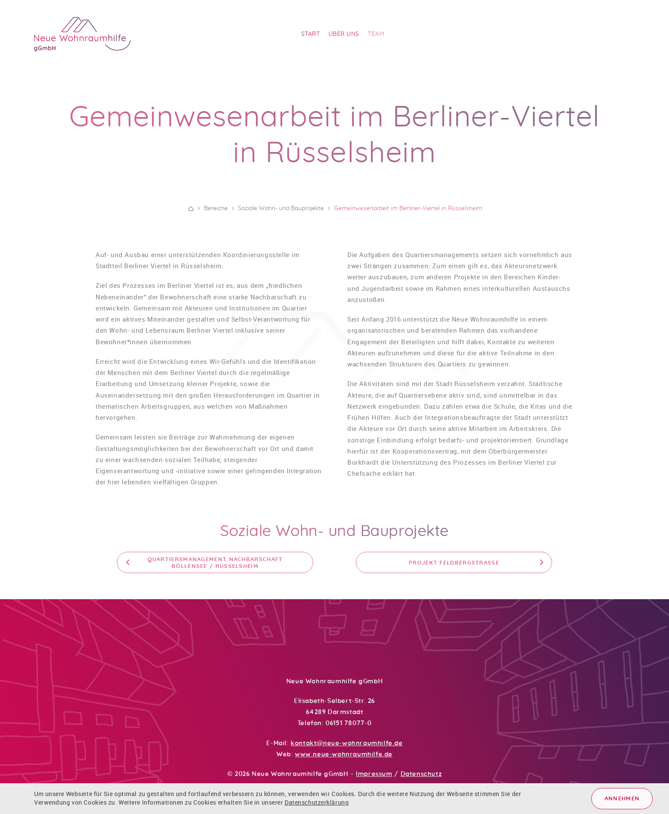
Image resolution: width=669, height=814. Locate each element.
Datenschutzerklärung (317, 802)
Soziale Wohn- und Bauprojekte (334, 535)
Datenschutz (421, 774)
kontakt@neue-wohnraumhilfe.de (346, 743)
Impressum (374, 774)
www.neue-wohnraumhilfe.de (344, 754)
